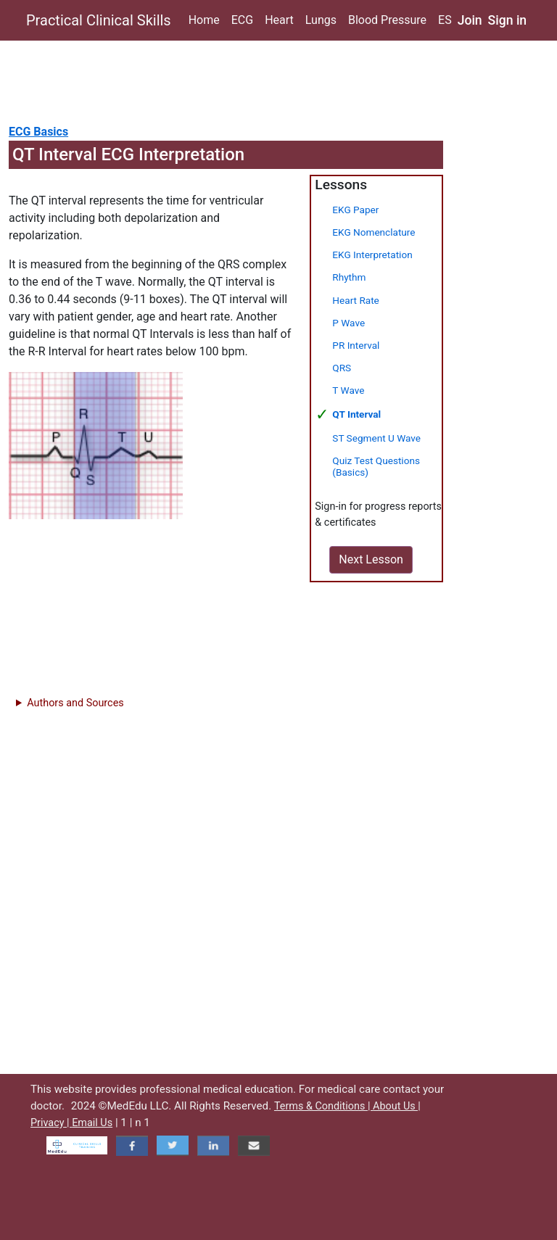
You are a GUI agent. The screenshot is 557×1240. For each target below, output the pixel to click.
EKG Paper (355, 209)
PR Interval (355, 345)
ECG (242, 20)
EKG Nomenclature (373, 232)
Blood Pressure (387, 20)
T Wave (348, 390)
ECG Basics (38, 132)
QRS (341, 367)
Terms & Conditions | (323, 1106)
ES (445, 20)
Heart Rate (355, 300)
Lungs (321, 20)
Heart (279, 20)
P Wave (348, 322)
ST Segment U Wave (376, 438)
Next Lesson (371, 559)
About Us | (397, 1106)
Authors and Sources (75, 703)
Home (204, 20)
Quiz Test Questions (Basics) (376, 466)
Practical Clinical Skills (98, 20)
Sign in (507, 20)
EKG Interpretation (372, 254)
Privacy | (51, 1123)
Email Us (92, 1123)
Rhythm (349, 277)
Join (470, 20)
